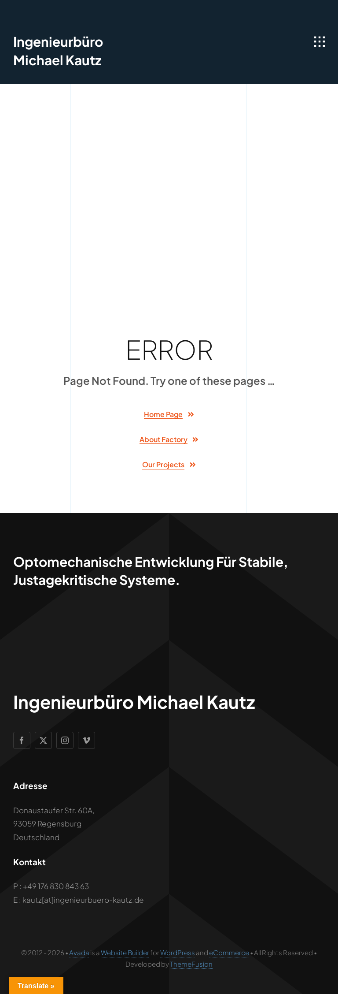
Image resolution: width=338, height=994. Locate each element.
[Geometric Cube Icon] (29, 13)
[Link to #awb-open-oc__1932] (319, 42)
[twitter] (43, 740)
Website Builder (125, 952)
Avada (79, 952)
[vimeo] (86, 740)
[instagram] (64, 740)
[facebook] (21, 740)
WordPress (177, 952)
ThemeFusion (191, 964)
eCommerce (229, 952)
